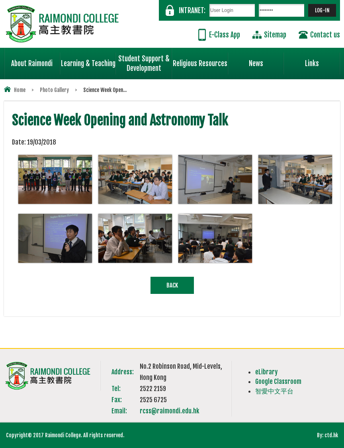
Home (19, 90)
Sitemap (275, 35)
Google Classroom (278, 381)
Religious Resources (200, 63)
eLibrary (266, 372)
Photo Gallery (54, 90)
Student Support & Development (145, 60)
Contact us (325, 35)
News (266, 60)
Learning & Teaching (88, 60)
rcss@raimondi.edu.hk (169, 411)
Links (322, 60)
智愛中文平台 (274, 391)
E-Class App (224, 35)
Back (172, 285)
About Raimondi (35, 60)
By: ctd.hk (327, 435)
